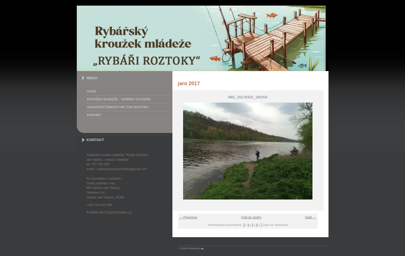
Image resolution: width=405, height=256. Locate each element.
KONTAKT (94, 115)
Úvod (91, 91)
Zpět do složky (251, 217)
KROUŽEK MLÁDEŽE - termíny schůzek (119, 99)
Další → (310, 217)
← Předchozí (188, 217)
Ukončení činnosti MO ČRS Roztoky (118, 107)
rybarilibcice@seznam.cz (109, 212)
